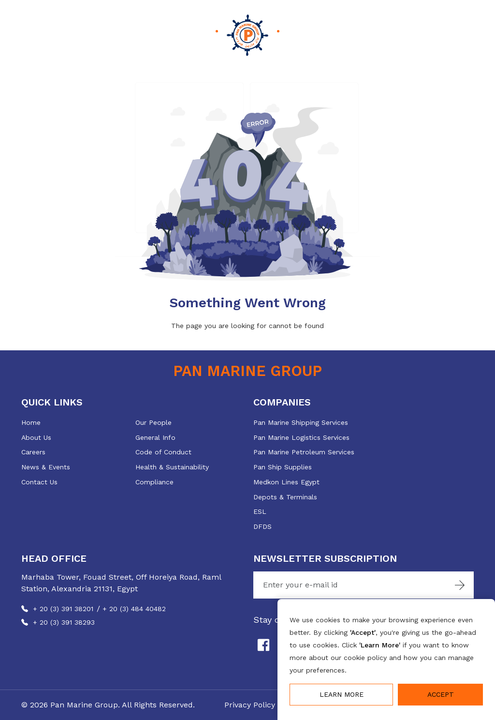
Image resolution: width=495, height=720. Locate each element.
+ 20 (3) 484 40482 (134, 609)
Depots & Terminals (285, 497)
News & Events (45, 467)
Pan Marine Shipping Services (300, 422)
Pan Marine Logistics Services (301, 437)
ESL (259, 511)
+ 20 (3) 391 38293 (64, 622)
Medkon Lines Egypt (286, 482)
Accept (440, 694)
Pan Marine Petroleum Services (303, 452)
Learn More (342, 694)
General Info (155, 437)
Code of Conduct (163, 452)
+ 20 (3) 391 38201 (63, 609)
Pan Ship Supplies (282, 467)
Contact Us (39, 482)
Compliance (154, 482)
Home (31, 422)
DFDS (262, 526)
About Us (36, 437)
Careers (33, 452)
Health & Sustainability (172, 467)
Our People (153, 422)
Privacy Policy (249, 704)
